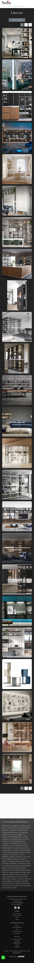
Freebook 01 (17, 675)
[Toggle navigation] (31, 2)
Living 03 (17, 580)
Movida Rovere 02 (17, 138)
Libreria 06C (16, 233)
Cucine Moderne (17, 916)
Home (10, 6)
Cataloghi (17, 941)
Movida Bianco (17, 707)
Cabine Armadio (17, 931)
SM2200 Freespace (17, 359)
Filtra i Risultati (16, 20)
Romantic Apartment (17, 170)
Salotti (17, 925)
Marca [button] (17, 796)
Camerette (17, 933)
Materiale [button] (17, 801)
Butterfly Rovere (17, 422)
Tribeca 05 (17, 265)
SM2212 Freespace (17, 612)
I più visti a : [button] (17, 816)
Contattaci (17, 947)
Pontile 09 (17, 517)
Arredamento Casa (16, 6)
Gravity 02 (17, 107)
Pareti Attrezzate (17, 927)
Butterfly (17, 296)
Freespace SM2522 (17, 454)
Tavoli (16, 917)
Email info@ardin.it (17, 905)
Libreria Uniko (16, 643)
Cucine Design (17, 914)
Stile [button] (17, 806)
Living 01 (17, 44)
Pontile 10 (17, 328)
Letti (17, 929)
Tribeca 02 (17, 75)
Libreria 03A (17, 770)
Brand (17, 945)
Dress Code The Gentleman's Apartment (17, 549)
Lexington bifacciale (17, 391)
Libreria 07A (17, 202)
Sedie (17, 919)
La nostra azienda (17, 939)
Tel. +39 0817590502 (17, 903)
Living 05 (17, 738)
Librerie (23, 6)
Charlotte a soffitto (17, 486)
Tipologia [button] (17, 811)
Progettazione (17, 943)
